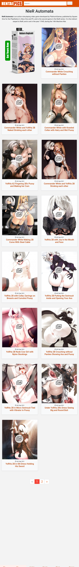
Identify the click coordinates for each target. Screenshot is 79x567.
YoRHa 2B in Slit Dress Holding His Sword (20, 465)
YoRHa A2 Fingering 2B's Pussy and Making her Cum (19, 184)
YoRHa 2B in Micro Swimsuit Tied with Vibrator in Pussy (19, 409)
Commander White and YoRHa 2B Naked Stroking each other (19, 128)
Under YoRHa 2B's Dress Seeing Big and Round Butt (59, 409)
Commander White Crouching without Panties (59, 72)
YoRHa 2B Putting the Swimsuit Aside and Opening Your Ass (59, 297)
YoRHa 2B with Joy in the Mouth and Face (59, 240)
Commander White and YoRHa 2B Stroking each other (59, 184)
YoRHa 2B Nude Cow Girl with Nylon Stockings (19, 353)
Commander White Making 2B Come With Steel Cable (20, 240)
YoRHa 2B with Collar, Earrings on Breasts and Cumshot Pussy (19, 297)
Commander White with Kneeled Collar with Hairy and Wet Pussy (59, 128)
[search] (45, 3)
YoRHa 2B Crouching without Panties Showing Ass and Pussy (59, 353)
